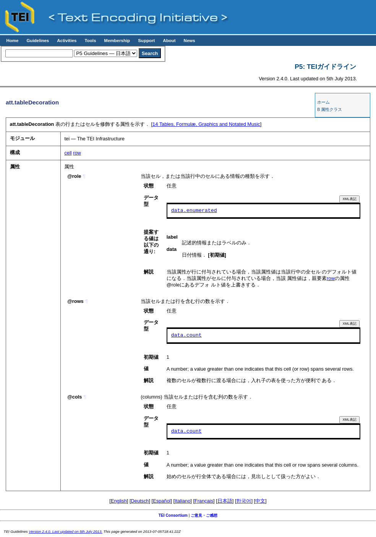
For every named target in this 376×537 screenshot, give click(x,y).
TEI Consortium (173, 515)
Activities (66, 40)
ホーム (323, 102)
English (119, 501)
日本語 (224, 501)
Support (146, 40)
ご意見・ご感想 (204, 515)
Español (161, 501)
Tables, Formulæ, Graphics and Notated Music (206, 124)
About (169, 40)
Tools (90, 40)
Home (12, 40)
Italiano (182, 501)
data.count (186, 335)
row (77, 153)
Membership (117, 40)
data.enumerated (194, 210)
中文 (260, 501)
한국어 (243, 501)
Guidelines (37, 40)
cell (67, 153)
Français (203, 501)
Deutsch (140, 501)
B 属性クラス (329, 109)
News (189, 40)
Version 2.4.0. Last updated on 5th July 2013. (65, 531)
